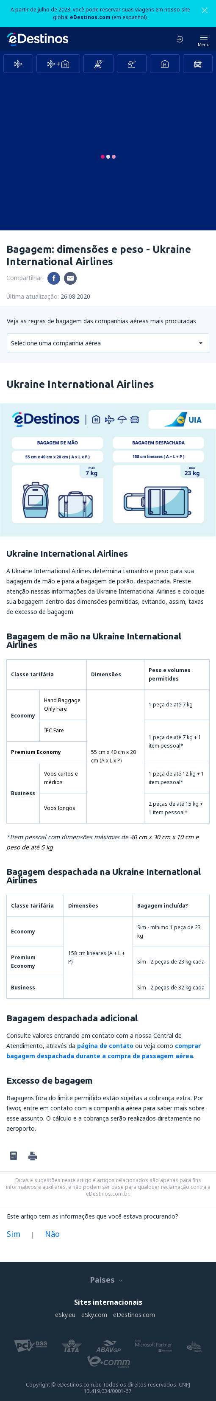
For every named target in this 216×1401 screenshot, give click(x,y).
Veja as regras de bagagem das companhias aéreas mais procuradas (101, 321)
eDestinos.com (134, 1315)
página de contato (105, 1046)
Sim (13, 1234)
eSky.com (94, 1315)
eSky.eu (65, 1315)
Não (52, 1234)
